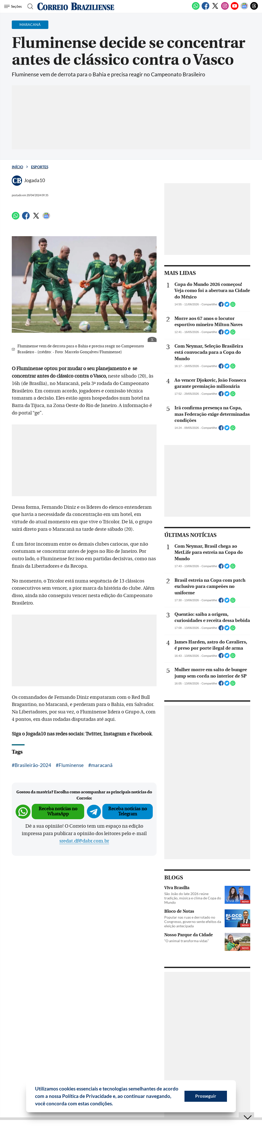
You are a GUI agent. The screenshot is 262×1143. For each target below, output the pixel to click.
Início (17, 167)
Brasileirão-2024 (33, 765)
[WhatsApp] (196, 9)
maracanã (102, 765)
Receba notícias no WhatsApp (58, 811)
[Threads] (254, 9)
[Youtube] (234, 9)
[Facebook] (205, 9)
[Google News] (244, 9)
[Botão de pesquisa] (29, 6)
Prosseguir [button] (205, 1096)
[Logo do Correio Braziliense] (75, 6)
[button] (115, 1104)
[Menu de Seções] (13, 6)
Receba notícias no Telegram (127, 811)
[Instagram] (225, 9)
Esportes (39, 167)
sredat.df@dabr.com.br (84, 841)
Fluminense (71, 765)
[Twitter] (215, 9)
